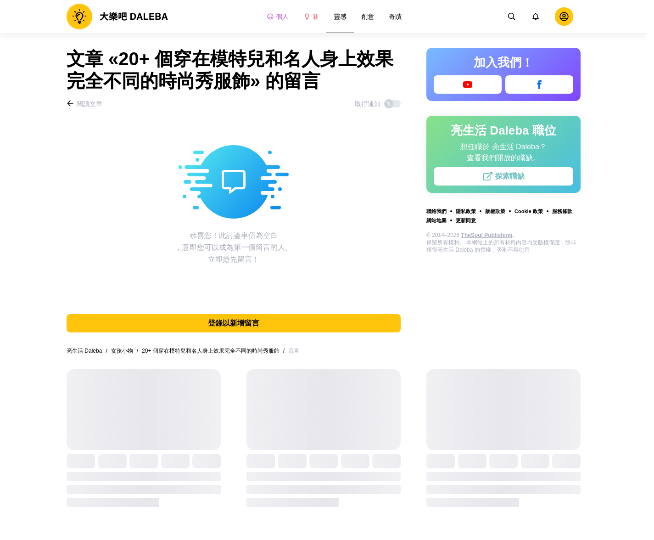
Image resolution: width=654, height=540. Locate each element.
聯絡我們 (436, 211)
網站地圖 (436, 220)
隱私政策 (466, 211)
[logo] (117, 16)
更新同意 (466, 220)
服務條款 (562, 211)
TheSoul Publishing (487, 235)
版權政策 (495, 211)
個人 (278, 16)
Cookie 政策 (528, 211)
